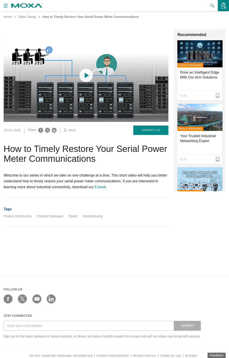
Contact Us (151, 130)
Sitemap (191, 356)
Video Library (27, 17)
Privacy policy (144, 356)
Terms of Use (170, 356)
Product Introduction (18, 216)
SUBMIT (187, 326)
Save (70, 130)
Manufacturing (93, 216)
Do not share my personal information (61, 356)
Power (73, 216)
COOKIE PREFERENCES (112, 356)
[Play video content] (86, 75)
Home (8, 17)
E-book (100, 187)
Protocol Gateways (50, 216)
